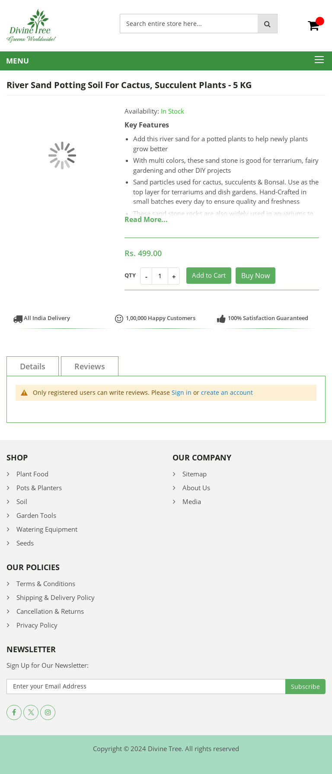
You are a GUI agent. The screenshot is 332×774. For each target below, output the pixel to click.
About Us (196, 487)
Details (32, 366)
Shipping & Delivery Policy (55, 597)
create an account (227, 392)
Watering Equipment (46, 529)
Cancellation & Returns (50, 611)
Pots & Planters (39, 487)
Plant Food (32, 473)
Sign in (182, 392)
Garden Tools (36, 515)
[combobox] (189, 23)
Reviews (89, 366)
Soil (21, 501)
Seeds (25, 543)
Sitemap (194, 473)
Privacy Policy (36, 625)
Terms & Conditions (45, 583)
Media (191, 501)
